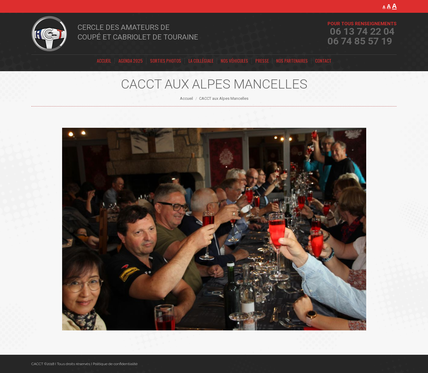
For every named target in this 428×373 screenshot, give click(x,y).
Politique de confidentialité (115, 364)
